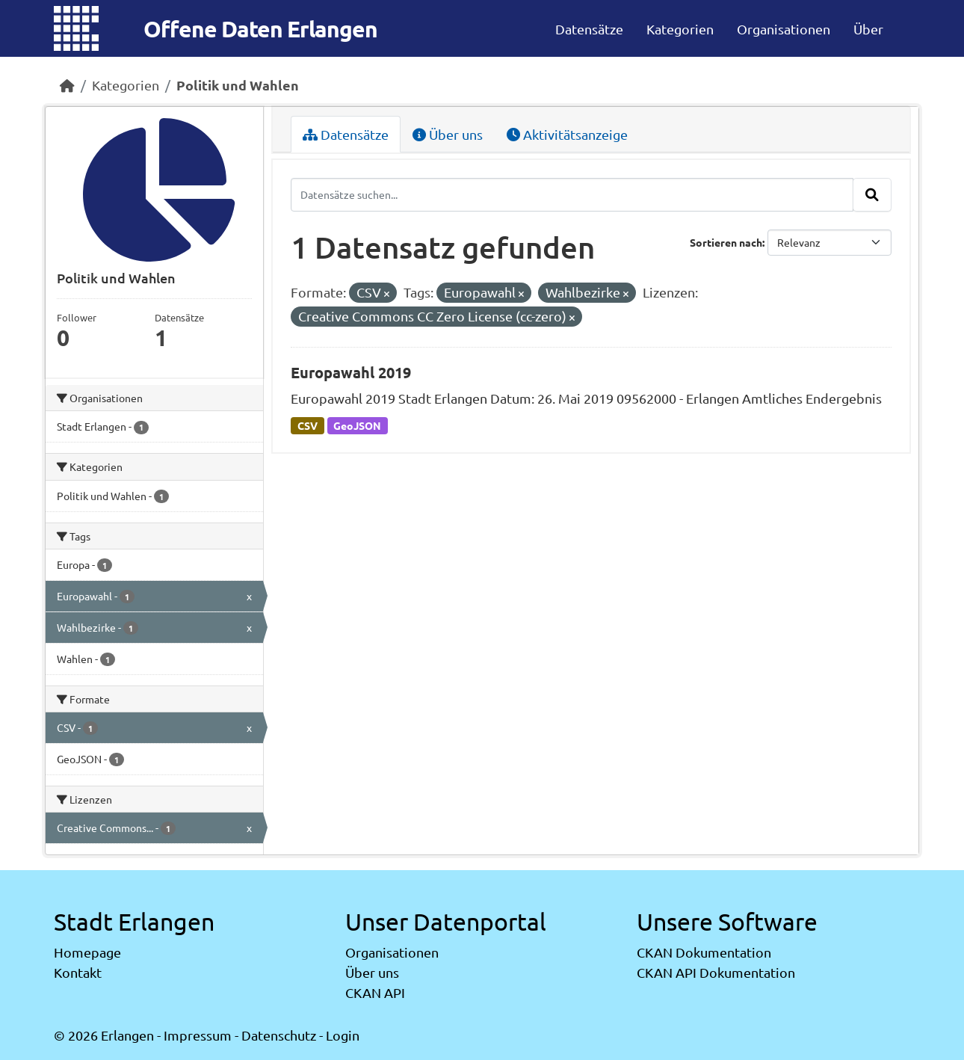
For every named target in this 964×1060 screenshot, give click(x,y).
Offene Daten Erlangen (260, 29)
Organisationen (783, 29)
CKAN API (375, 992)
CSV (307, 425)
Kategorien (680, 29)
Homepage (87, 952)
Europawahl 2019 (351, 372)
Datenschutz (278, 1035)
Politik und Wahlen (237, 84)
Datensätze (589, 29)
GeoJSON (357, 425)
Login (342, 1035)
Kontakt (78, 972)
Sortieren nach (726, 242)
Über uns (448, 134)
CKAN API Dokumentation (716, 972)
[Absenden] (872, 194)
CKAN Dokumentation (704, 952)
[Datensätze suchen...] (572, 194)
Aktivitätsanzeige (567, 134)
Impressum (198, 1035)
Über (868, 29)
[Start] (67, 85)
